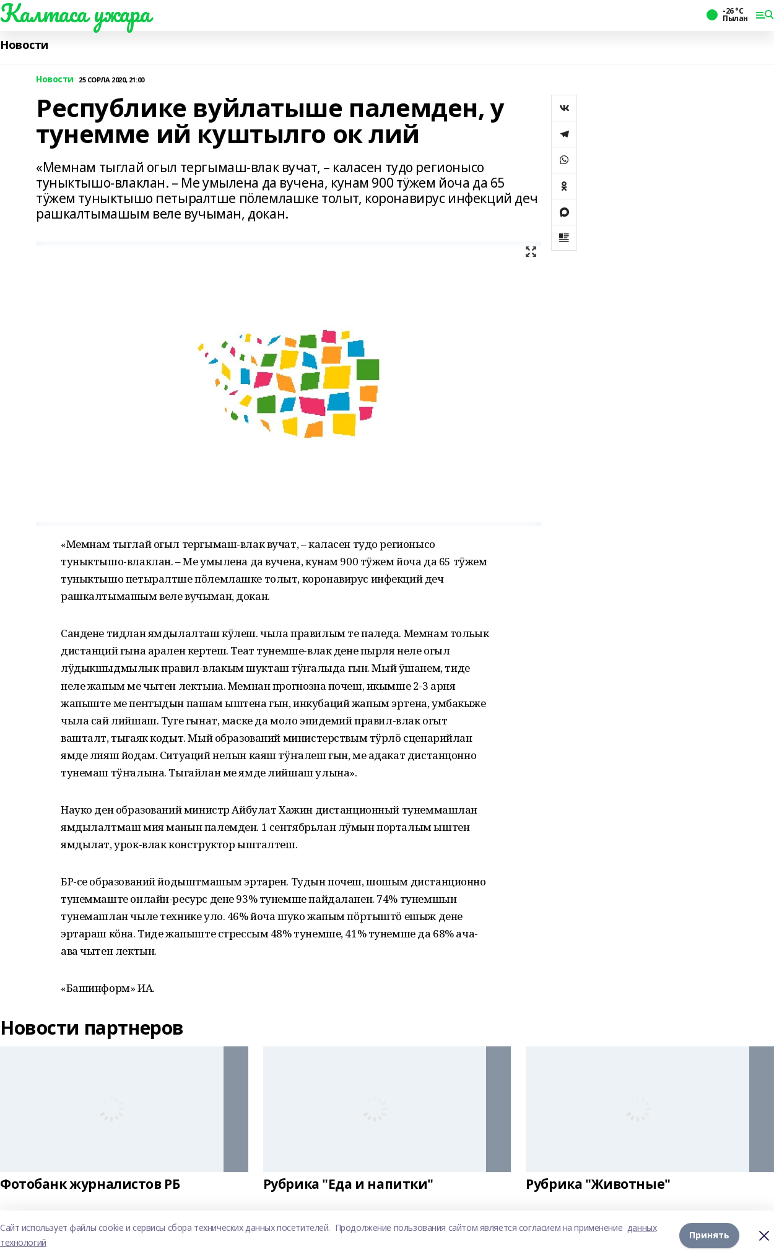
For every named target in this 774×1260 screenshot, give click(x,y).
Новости (24, 44)
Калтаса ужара (75, 13)
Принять (709, 1235)
